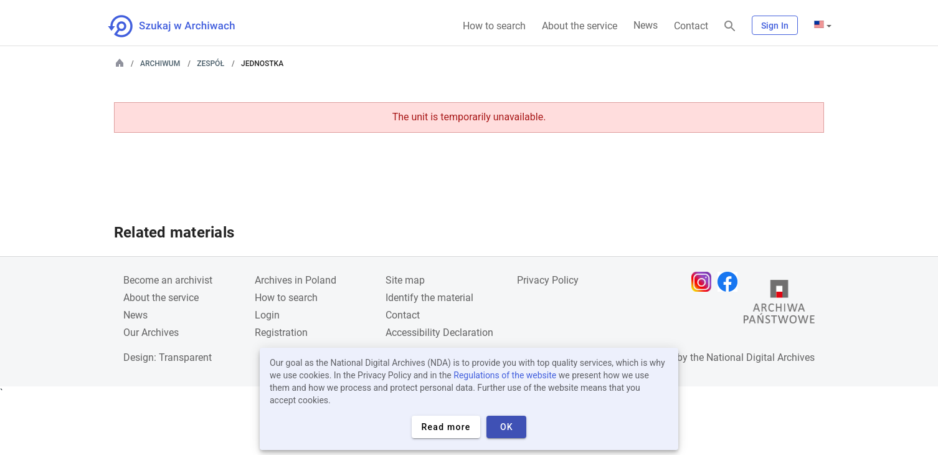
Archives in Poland (295, 280)
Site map (405, 280)
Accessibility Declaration (439, 332)
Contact (691, 26)
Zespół (210, 63)
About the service (579, 26)
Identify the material (429, 298)
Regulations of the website (504, 375)
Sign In (775, 26)
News (645, 25)
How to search (494, 26)
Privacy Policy (548, 280)
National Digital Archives (760, 357)
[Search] (730, 26)
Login (267, 315)
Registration (281, 332)
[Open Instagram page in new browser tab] (704, 282)
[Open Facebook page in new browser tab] (731, 282)
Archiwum (160, 63)
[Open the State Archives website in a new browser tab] (779, 305)
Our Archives (151, 332)
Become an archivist (167, 280)
